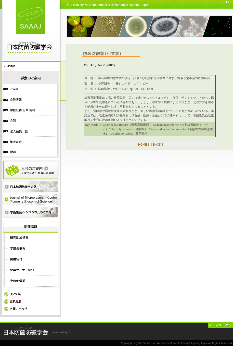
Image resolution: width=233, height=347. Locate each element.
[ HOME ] (142, 144)
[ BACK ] (157, 144)
